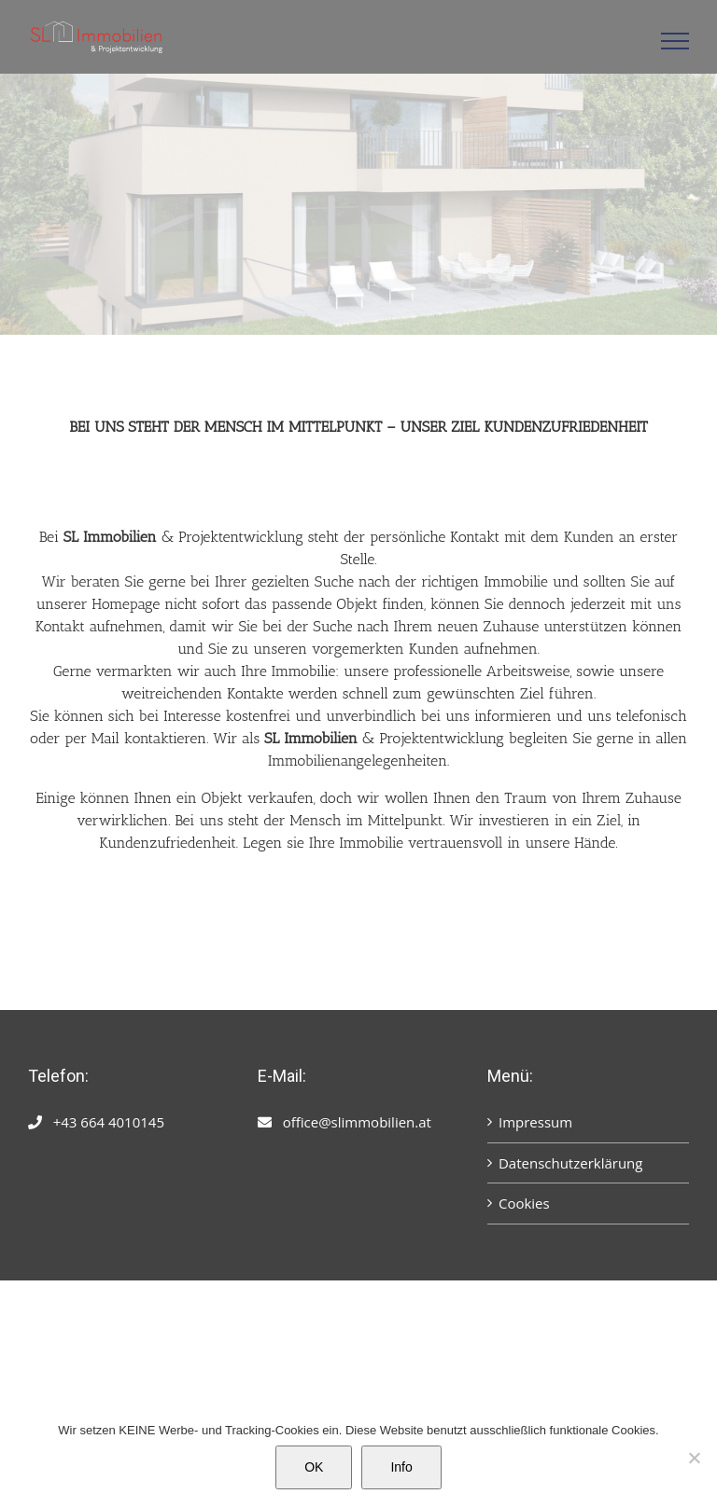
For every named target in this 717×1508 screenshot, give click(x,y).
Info (401, 1467)
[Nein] (693, 1457)
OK (313, 1467)
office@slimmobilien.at (357, 1122)
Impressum (535, 1122)
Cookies (524, 1203)
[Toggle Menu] (675, 41)
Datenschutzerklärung (571, 1163)
